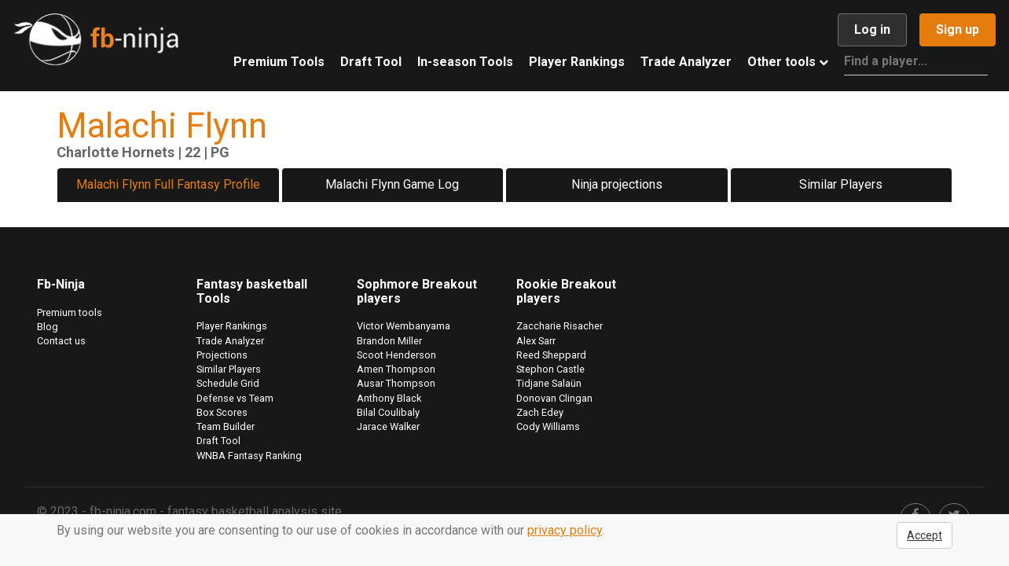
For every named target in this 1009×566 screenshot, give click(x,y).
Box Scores (222, 412)
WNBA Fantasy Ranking (249, 455)
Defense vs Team (234, 398)
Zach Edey (539, 412)
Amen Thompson (396, 369)
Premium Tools (279, 61)
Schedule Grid (227, 383)
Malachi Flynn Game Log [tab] (392, 184)
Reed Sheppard (551, 355)
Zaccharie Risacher (559, 326)
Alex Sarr (536, 341)
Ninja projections (616, 184)
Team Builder (225, 426)
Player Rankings (577, 61)
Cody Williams (548, 426)
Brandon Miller (389, 341)
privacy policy (564, 530)
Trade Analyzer (686, 61)
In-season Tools (465, 61)
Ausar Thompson (396, 383)
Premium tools (69, 312)
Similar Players (840, 184)
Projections (222, 355)
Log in (872, 29)
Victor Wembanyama (403, 326)
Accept (924, 535)
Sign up (957, 29)
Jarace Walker (388, 426)
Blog (47, 327)
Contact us (61, 341)
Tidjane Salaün (549, 383)
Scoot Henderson (396, 355)
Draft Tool (371, 61)
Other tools (787, 61)
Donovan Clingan (554, 398)
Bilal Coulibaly (388, 412)
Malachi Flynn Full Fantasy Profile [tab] (168, 184)
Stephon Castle (550, 369)
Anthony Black (389, 398)
